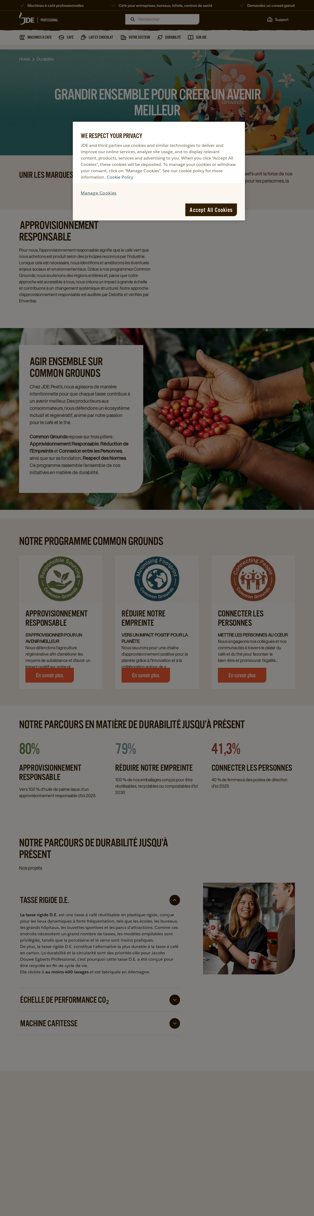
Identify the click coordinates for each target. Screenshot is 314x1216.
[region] (159, 171)
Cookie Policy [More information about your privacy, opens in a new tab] (120, 177)
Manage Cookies (98, 193)
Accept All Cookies (211, 210)
